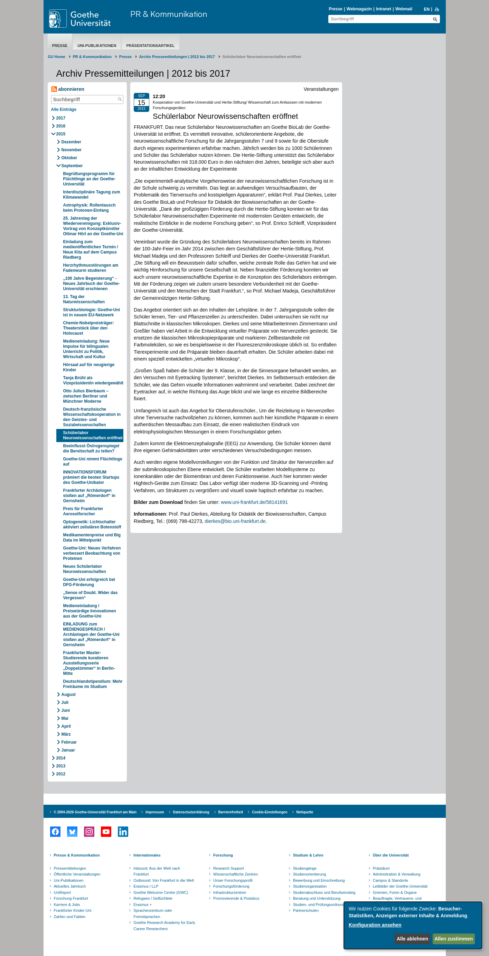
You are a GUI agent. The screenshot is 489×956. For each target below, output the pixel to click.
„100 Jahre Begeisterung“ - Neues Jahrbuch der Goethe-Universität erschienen (91, 283)
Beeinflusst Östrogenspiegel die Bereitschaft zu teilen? (91, 448)
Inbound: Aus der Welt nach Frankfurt (156, 871)
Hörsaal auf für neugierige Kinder (89, 367)
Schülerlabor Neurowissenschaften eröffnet (93, 435)
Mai (65, 718)
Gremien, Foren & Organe (395, 892)
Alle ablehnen (412, 938)
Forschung (223, 855)
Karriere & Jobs (67, 904)
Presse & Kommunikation (77, 855)
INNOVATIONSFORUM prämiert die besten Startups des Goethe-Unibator (91, 477)
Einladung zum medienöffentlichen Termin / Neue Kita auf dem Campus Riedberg (90, 249)
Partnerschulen (306, 910)
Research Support (228, 868)
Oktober (69, 157)
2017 (61, 118)
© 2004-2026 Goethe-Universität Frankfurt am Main (95, 812)
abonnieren (67, 89)
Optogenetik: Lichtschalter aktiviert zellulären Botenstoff (92, 524)
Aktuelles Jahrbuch (70, 886)
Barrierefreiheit (230, 812)
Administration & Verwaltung (397, 874)
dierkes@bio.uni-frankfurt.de (235, 521)
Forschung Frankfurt (71, 898)
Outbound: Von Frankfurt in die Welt (163, 880)
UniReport (62, 892)
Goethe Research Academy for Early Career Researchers (164, 925)
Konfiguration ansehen (375, 925)
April (66, 726)
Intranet (383, 9)
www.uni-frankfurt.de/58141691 (254, 502)
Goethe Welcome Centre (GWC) (160, 892)
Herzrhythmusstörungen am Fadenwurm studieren (91, 268)
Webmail (403, 9)
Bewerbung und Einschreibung (319, 880)
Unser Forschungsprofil (233, 880)
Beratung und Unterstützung (317, 898)
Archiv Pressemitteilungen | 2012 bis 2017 (177, 57)
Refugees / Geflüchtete (152, 898)
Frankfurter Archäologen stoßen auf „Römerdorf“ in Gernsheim (89, 495)
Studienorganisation (310, 886)
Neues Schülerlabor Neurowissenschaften (84, 569)
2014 (61, 758)
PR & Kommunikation (168, 14)
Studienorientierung (309, 874)
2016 (61, 126)
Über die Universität (391, 855)
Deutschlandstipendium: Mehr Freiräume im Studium (93, 684)
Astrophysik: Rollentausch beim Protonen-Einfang (89, 208)
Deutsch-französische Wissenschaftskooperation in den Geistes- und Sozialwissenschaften (92, 417)
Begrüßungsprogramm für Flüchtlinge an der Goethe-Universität (89, 179)
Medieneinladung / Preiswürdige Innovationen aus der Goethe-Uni (89, 611)
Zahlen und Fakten (70, 917)
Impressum (154, 812)
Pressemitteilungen (70, 868)
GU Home (56, 57)
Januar (68, 750)
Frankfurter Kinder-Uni (73, 910)
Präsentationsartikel (150, 46)
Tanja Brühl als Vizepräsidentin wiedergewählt (93, 380)
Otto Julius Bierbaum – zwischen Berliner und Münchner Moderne (86, 396)
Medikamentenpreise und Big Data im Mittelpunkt (92, 538)
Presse (335, 9)
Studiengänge (305, 868)
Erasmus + (142, 904)
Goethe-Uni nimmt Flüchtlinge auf (92, 462)
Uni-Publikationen (96, 46)
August (69, 694)
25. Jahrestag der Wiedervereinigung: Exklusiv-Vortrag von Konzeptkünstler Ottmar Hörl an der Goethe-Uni (93, 226)
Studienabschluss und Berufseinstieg (324, 892)
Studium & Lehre (308, 855)
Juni (66, 710)
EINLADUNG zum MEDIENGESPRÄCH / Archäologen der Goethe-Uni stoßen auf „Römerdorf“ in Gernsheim (91, 634)
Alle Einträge (63, 109)
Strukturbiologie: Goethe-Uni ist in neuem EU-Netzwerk (91, 312)
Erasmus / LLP (145, 886)
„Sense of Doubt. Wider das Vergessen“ (90, 595)
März (66, 734)
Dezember (71, 142)
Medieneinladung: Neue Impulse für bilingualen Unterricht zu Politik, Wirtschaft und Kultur (86, 349)
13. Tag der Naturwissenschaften (84, 299)
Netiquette (305, 812)
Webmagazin (359, 9)
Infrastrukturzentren (229, 892)
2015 (61, 134)
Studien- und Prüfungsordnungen (321, 904)
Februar (69, 742)
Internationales (146, 855)
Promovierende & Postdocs (236, 898)
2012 (61, 774)
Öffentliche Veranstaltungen (77, 874)
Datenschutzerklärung (191, 812)
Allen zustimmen (453, 938)
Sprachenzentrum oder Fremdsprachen (152, 913)
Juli (65, 702)
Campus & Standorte (390, 880)
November (72, 149)
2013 (61, 766)
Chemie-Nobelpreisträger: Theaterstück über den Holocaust (88, 328)
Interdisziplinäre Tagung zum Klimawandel (91, 195)
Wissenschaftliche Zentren (235, 874)
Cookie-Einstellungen (269, 812)
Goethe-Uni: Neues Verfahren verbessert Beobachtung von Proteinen (92, 553)
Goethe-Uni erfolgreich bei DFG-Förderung (89, 582)
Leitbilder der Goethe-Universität (400, 886)
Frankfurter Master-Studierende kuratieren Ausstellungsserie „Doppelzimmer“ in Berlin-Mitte (89, 663)
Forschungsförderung (231, 886)
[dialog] (413, 925)
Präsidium (381, 868)
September (72, 165)
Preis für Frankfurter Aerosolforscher (83, 511)
